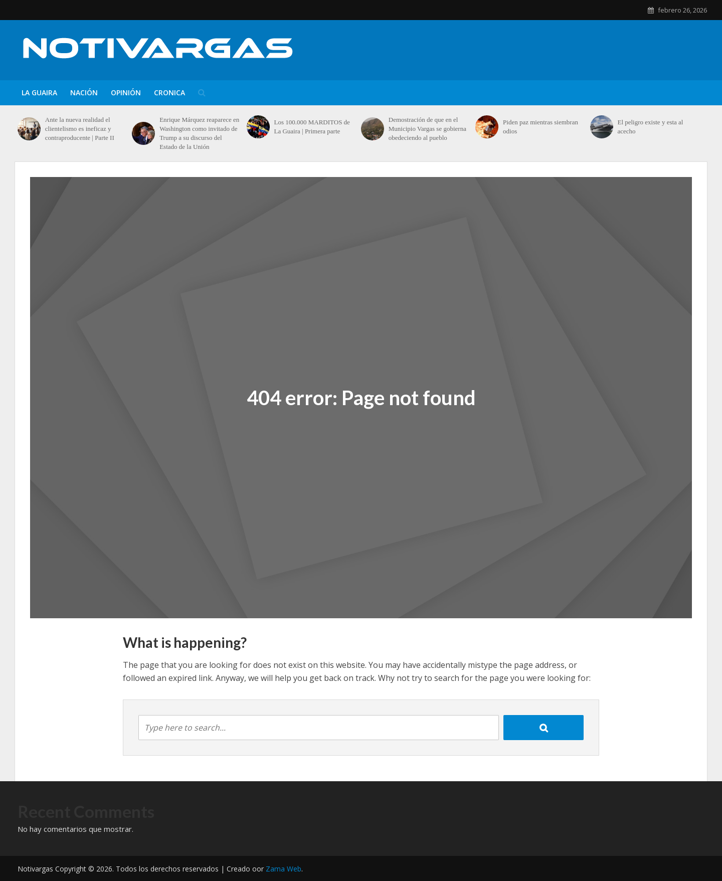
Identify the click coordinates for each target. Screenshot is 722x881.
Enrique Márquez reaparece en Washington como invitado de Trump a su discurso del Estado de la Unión (199, 133)
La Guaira (39, 92)
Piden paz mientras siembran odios (540, 126)
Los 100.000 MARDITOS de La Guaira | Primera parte (311, 126)
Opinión (126, 92)
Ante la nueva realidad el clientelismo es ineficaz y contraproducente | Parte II (79, 128)
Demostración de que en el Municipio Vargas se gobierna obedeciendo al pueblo (427, 128)
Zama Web (283, 868)
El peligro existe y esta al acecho (650, 126)
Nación (84, 92)
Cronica (169, 92)
